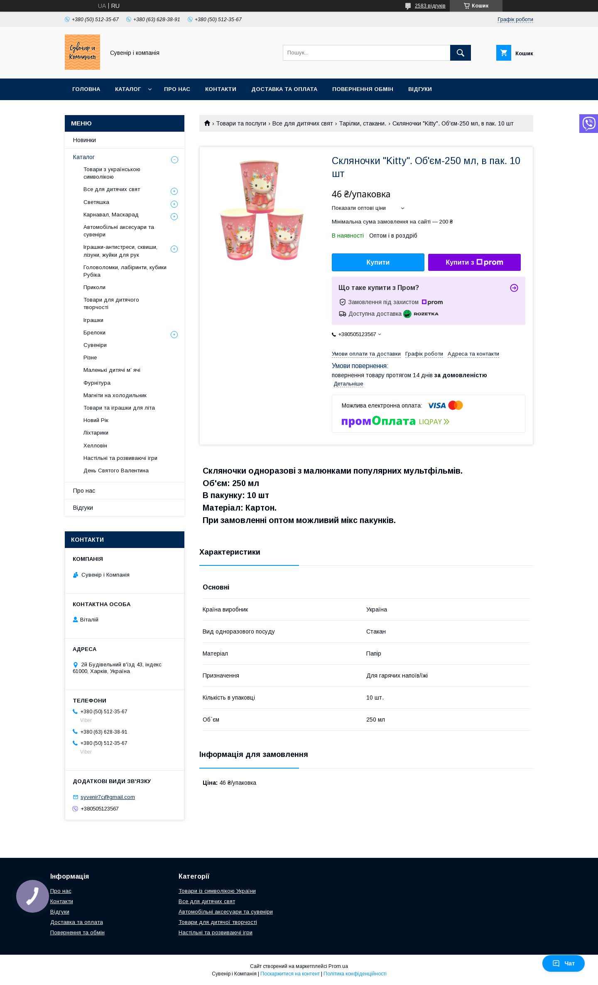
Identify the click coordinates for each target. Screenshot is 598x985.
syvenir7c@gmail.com (108, 797)
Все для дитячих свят (302, 123)
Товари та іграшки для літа (119, 408)
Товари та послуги (241, 123)
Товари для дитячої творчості (218, 922)
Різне (90, 357)
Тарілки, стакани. (362, 123)
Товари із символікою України (217, 891)
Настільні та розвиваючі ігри (120, 458)
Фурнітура (96, 383)
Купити (378, 262)
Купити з (474, 262)
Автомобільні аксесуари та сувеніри (118, 231)
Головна (86, 89)
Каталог (128, 89)
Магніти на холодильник (115, 395)
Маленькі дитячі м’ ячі (111, 370)
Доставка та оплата (284, 89)
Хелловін (95, 445)
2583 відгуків (430, 6)
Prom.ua (338, 966)
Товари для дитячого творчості (111, 303)
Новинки (84, 140)
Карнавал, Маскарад (111, 214)
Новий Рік (95, 420)
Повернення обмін (362, 89)
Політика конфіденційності (355, 974)
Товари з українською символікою (111, 173)
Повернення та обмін (77, 932)
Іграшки (93, 320)
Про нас (177, 89)
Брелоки (94, 332)
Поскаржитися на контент (290, 974)
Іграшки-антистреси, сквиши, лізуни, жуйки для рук (120, 251)
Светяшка (96, 202)
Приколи (94, 287)
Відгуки (420, 89)
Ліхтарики (95, 433)
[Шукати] (460, 53)
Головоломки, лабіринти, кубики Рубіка (125, 271)
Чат (563, 963)
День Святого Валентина (116, 470)
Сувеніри (95, 345)
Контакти (220, 89)
